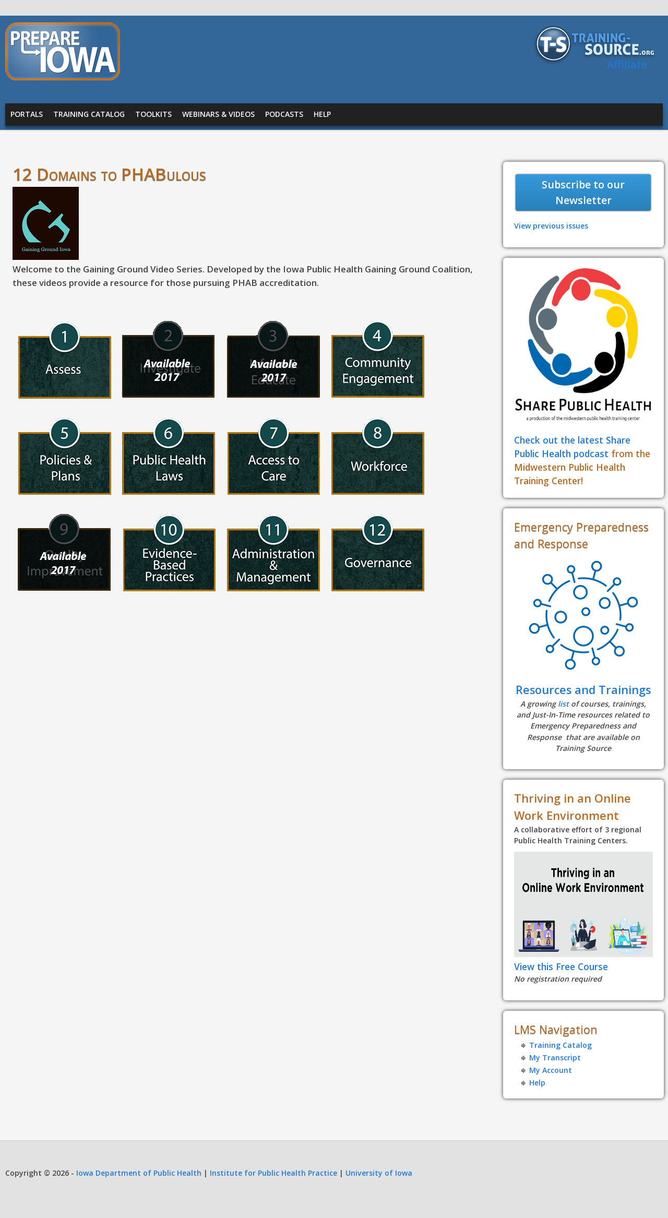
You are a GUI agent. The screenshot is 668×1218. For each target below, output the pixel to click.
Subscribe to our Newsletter (583, 192)
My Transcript (555, 1057)
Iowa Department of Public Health (138, 1173)
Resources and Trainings (583, 689)
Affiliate (627, 64)
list (563, 704)
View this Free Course (561, 966)
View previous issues (551, 226)
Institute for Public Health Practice (273, 1173)
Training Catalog (89, 114)
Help (322, 114)
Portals (26, 114)
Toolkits (153, 114)
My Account (550, 1070)
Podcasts (284, 114)
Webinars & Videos (218, 114)
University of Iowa (378, 1173)
